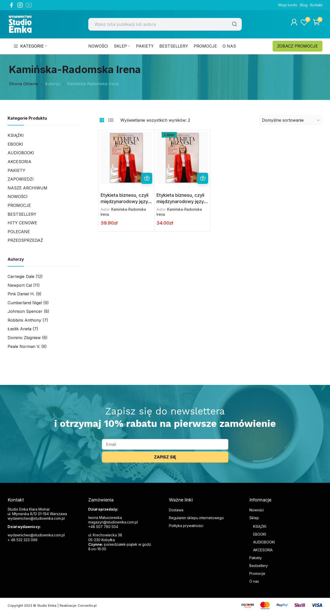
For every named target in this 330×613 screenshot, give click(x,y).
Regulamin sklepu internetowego (196, 518)
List (110, 120)
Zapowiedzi (21, 179)
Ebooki (15, 144)
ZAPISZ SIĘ (165, 456)
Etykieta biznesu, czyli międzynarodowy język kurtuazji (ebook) (181, 201)
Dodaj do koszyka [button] (202, 178)
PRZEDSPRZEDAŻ (25, 240)
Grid (101, 120)
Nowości (18, 196)
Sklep (254, 518)
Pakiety (16, 170)
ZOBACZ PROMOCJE (297, 46)
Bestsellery (22, 214)
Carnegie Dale (21, 276)
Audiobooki (21, 152)
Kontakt (316, 5)
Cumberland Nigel (25, 302)
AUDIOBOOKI (264, 542)
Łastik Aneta (19, 328)
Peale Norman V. (24, 346)
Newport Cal (20, 285)
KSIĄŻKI (259, 526)
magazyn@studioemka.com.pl (113, 522)
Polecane (19, 231)
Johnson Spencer (25, 311)
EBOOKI (259, 534)
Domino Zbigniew (24, 337)
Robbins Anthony (24, 320)
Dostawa (176, 510)
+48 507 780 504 (103, 526)
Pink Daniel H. (21, 293)
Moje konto (287, 5)
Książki (16, 135)
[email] (165, 444)
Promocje (19, 205)
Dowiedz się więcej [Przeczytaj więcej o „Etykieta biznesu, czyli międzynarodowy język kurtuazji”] (146, 178)
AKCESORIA (19, 161)
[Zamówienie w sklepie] (290, 120)
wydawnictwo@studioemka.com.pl (36, 535)
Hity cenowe (22, 222)
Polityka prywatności (186, 525)
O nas (254, 581)
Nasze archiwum (27, 187)
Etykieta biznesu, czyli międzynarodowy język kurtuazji (125, 201)
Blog (303, 5)
